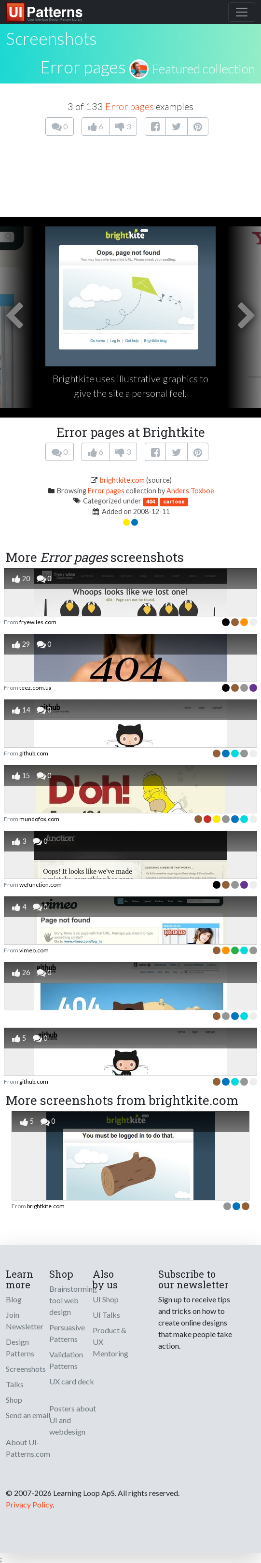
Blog (14, 1299)
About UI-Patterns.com (28, 1447)
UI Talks (106, 1314)
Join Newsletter (24, 1320)
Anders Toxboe (190, 491)
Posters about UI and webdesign (72, 1420)
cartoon (174, 501)
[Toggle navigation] (241, 12)
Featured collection (203, 68)
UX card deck (71, 1381)
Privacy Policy (29, 1504)
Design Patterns (20, 1347)
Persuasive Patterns (67, 1333)
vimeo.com (34, 950)
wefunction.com (40, 884)
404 (150, 501)
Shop (14, 1399)
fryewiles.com (37, 622)
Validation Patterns (66, 1360)
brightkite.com (122, 480)
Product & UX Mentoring (110, 1342)
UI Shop (106, 1299)
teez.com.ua (35, 687)
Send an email (28, 1415)
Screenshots (26, 1368)
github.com (33, 753)
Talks (15, 1384)
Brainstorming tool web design (73, 1300)
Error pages (83, 66)
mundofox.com (39, 819)
